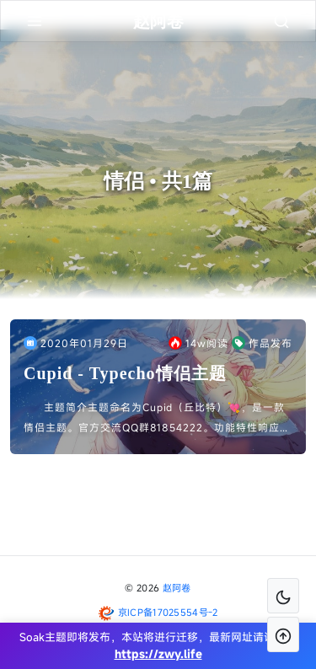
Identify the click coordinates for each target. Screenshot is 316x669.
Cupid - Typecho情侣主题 (125, 373)
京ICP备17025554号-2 (168, 612)
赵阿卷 (177, 587)
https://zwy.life (158, 653)
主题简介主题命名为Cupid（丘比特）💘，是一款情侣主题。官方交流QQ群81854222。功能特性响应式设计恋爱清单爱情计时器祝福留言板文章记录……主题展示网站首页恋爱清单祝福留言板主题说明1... (157, 418)
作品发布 (262, 343)
